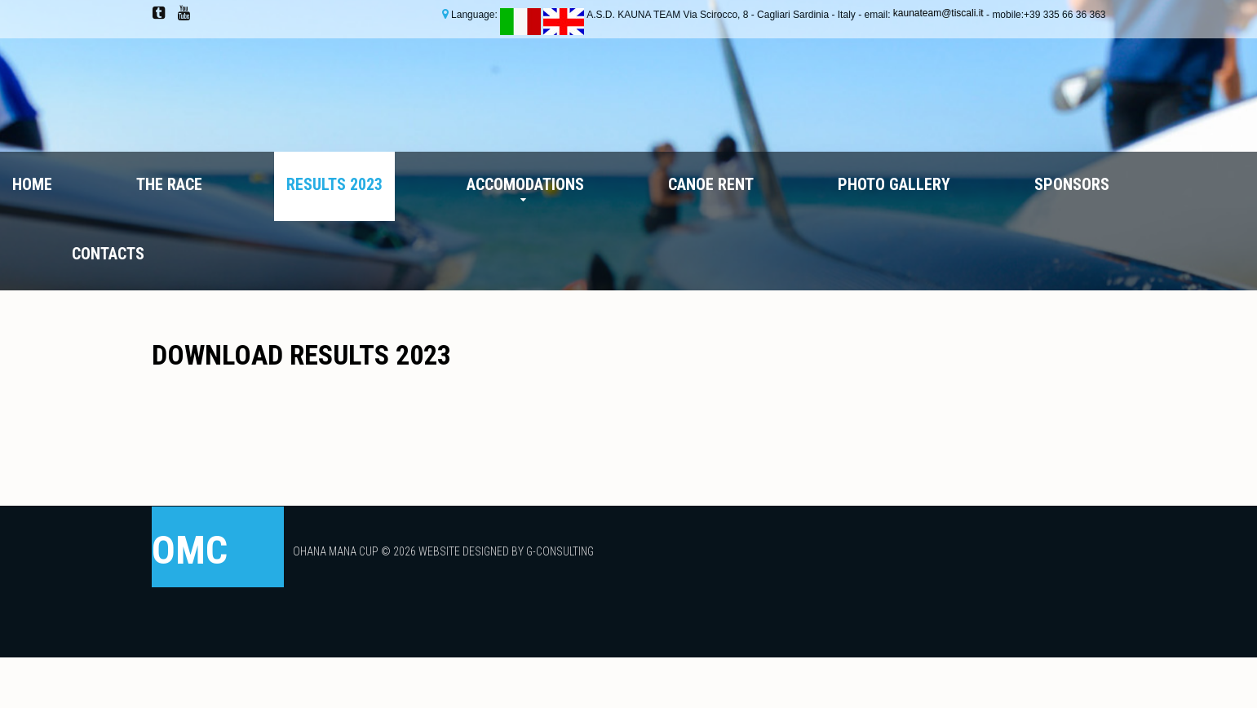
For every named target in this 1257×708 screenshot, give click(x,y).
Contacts (108, 253)
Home (32, 184)
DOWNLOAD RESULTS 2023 (301, 355)
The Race (169, 184)
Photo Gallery (894, 184)
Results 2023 (334, 184)
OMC (190, 550)
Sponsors (1071, 184)
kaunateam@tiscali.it (939, 13)
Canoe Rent (711, 184)
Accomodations (525, 184)
